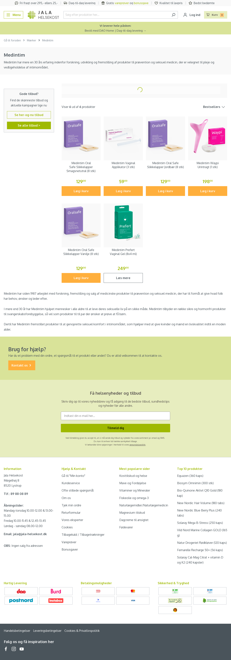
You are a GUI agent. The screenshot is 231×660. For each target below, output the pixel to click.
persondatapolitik (137, 444)
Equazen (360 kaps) (190, 476)
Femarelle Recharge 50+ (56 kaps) (200, 550)
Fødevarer (126, 527)
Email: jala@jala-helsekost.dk (25, 534)
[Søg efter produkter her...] (116, 15)
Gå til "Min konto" (73, 476)
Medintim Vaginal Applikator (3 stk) (123, 165)
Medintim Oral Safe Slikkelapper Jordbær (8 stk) (165, 165)
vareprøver (122, 3)
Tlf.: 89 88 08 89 (16, 494)
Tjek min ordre (71, 505)
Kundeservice (71, 483)
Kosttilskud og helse (133, 476)
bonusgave (141, 3)
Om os (66, 498)
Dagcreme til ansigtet (133, 520)
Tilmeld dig (115, 428)
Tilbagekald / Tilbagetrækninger (83, 534)
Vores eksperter (72, 520)
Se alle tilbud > (29, 125)
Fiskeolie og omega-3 (134, 498)
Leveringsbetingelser (47, 631)
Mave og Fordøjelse (132, 483)
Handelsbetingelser (17, 631)
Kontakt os (21, 365)
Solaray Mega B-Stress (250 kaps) (200, 523)
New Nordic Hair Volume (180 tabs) (200, 503)
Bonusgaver (70, 549)
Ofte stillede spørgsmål (78, 490)
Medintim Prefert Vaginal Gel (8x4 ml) (123, 252)
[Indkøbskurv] (215, 15)
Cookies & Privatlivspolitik (82, 631)
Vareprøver (69, 542)
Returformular (71, 512)
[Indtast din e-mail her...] (115, 416)
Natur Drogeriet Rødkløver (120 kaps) (202, 543)
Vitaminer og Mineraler (134, 490)
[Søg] (173, 15)
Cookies (67, 527)
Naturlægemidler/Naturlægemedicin (143, 505)
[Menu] (13, 15)
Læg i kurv (81, 191)
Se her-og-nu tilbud (29, 115)
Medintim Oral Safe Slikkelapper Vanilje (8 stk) (81, 252)
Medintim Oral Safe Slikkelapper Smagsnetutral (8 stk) (81, 167)
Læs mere (123, 278)
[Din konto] (192, 14)
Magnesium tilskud (132, 512)
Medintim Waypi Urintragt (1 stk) (208, 165)
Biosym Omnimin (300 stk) (195, 483)
